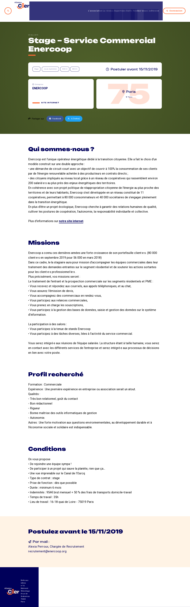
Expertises (110, 5)
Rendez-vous (137, 5)
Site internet (50, 93)
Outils (122, 5)
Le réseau (96, 5)
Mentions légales (152, 590)
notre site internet (71, 211)
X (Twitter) (76, 109)
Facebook (55, 109)
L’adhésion (153, 5)
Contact (126, 590)
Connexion (174, 6)
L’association (79, 5)
